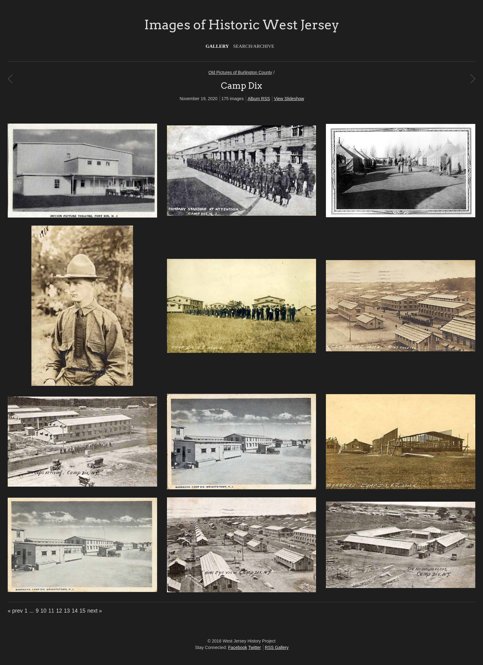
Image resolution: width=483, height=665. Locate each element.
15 (82, 611)
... (31, 611)
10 (43, 611)
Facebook (237, 647)
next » (94, 611)
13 (67, 611)
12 (59, 611)
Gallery (217, 46)
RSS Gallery (277, 647)
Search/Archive (253, 46)
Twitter (254, 647)
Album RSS (259, 98)
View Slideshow (289, 98)
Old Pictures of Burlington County (240, 72)
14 (75, 611)
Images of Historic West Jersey (241, 24)
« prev (15, 611)
